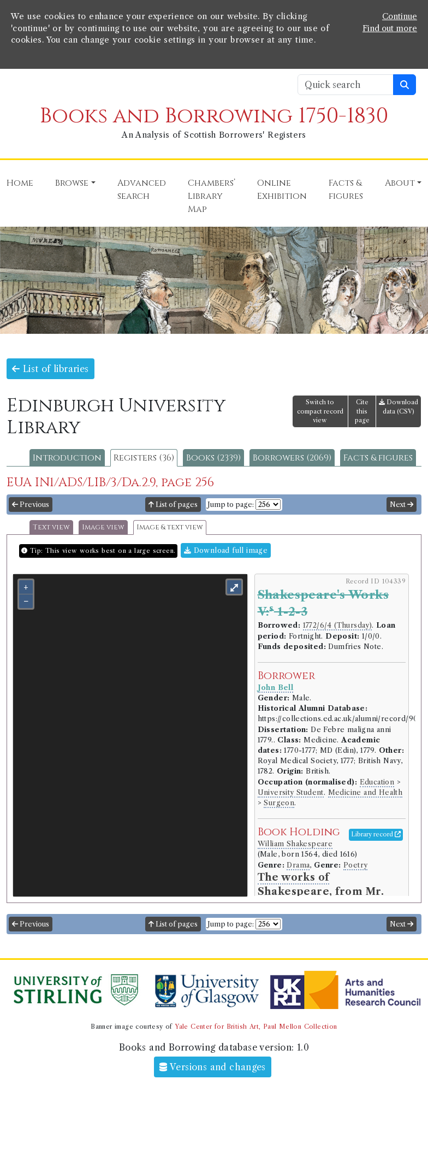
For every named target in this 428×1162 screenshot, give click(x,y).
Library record (376, 834)
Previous (30, 504)
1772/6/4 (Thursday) (337, 625)
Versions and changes (212, 1066)
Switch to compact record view (320, 411)
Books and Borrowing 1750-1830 (214, 116)
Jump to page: (230, 504)
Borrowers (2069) (292, 458)
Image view (103, 527)
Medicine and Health (365, 792)
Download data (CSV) (398, 406)
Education (377, 782)
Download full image (226, 550)
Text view (51, 527)
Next (401, 504)
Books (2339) (213, 458)
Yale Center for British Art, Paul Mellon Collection (256, 1026)
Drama (298, 865)
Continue (399, 16)
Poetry (355, 865)
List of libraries (50, 368)
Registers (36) (144, 458)
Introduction (67, 458)
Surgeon (279, 803)
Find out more (389, 28)
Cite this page (362, 411)
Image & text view (169, 527)
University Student (291, 792)
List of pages (173, 504)
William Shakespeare (295, 844)
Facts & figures (378, 458)
